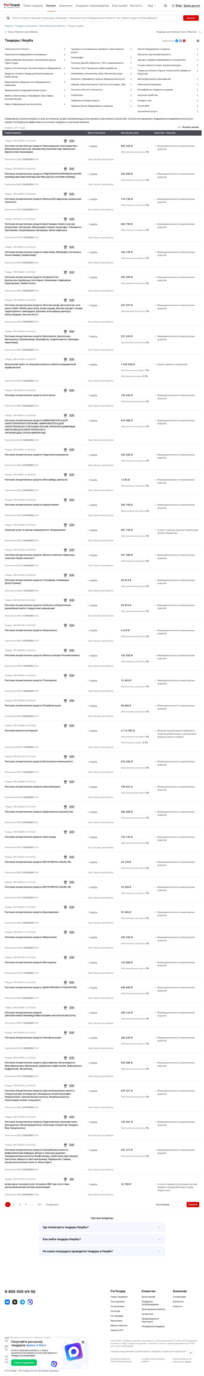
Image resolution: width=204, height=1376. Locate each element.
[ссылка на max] (30, 1302)
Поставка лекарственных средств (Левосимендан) (32, 786)
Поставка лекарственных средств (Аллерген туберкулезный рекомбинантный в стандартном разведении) (38, 606)
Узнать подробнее (24, 1362)
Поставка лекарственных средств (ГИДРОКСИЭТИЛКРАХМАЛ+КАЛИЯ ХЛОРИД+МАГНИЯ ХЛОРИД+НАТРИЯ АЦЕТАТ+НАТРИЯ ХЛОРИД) (43, 175)
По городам (117, 1316)
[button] (165, 5)
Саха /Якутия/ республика (101, 159)
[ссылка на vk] (7, 1302)
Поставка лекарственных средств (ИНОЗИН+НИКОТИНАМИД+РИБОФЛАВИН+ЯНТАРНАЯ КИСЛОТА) (40, 1014)
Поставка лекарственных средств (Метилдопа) (30, 962)
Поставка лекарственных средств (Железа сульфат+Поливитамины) (42, 655)
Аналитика (65, 5)
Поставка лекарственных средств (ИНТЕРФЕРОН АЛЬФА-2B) (38, 862)
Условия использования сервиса (153, 1360)
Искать (191, 18)
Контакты (136, 5)
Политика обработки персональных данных (121, 1360)
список (188, 1362)
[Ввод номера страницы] (178, 1204)
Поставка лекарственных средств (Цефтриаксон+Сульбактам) (39, 811)
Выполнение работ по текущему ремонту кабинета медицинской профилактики (40, 366)
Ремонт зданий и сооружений (172, 364)
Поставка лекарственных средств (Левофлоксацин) (33, 1037)
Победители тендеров (153, 1326)
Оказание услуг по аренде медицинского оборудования (35, 530)
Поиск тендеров (33, 5)
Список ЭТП (117, 1330)
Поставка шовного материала (21, 730)
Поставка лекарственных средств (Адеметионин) (32, 504)
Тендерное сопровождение (92, 5)
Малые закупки (119, 1325)
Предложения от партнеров (150, 1320)
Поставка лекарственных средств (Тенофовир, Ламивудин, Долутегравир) (37, 581)
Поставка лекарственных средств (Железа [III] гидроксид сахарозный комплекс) (43, 200)
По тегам (115, 1311)
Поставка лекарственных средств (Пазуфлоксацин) (33, 705)
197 (39, 1204)
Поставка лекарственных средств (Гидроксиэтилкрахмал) (37, 454)
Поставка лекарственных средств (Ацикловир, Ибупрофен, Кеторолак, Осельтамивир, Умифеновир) (43, 253)
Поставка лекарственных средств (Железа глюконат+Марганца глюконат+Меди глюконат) (40, 556)
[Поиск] (8, 18)
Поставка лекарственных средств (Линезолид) (30, 837)
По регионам (117, 1306)
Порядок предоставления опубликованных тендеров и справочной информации (148, 1351)
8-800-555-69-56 (20, 1292)
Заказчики (116, 1320)
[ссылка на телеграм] (22, 1302)
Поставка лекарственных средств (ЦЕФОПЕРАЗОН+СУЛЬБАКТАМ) (41, 987)
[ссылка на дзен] (14, 1302)
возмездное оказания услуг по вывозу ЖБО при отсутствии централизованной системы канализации (37, 1185)
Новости (177, 1306)
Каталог (51, 5)
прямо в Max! (36, 1345)
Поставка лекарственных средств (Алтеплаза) (30, 395)
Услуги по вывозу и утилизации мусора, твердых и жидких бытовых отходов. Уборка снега (177, 1187)
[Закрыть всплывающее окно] (83, 1342)
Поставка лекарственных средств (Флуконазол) (31, 630)
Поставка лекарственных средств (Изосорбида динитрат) (36, 479)
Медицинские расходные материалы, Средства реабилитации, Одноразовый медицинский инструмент (176, 733)
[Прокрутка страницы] (190, 1352)
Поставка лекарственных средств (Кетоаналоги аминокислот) (39, 761)
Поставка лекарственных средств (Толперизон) (31, 680)
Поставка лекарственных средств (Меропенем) (31, 937)
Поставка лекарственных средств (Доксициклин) (32, 912)
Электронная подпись (153, 1309)
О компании (179, 1296)
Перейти (193, 1204)
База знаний (119, 5)
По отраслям (117, 1301)
